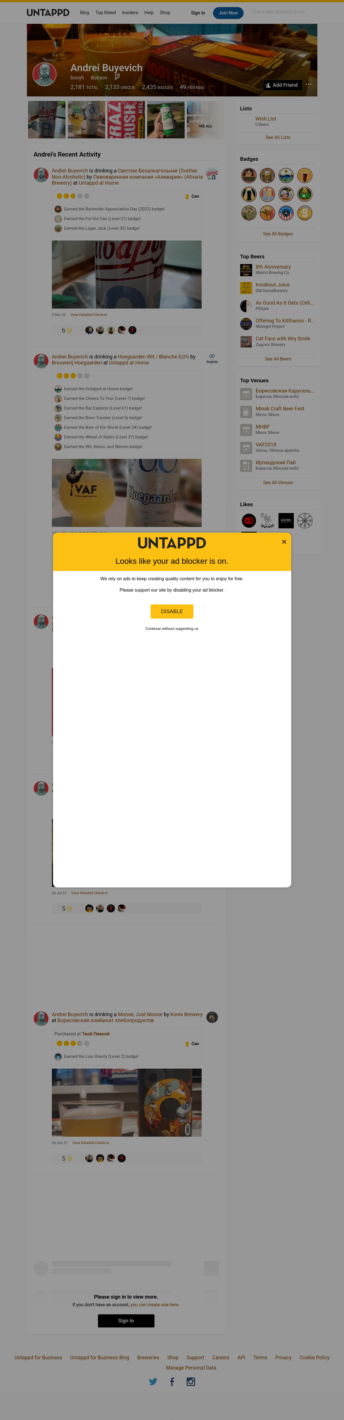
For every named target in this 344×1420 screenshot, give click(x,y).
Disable (172, 611)
